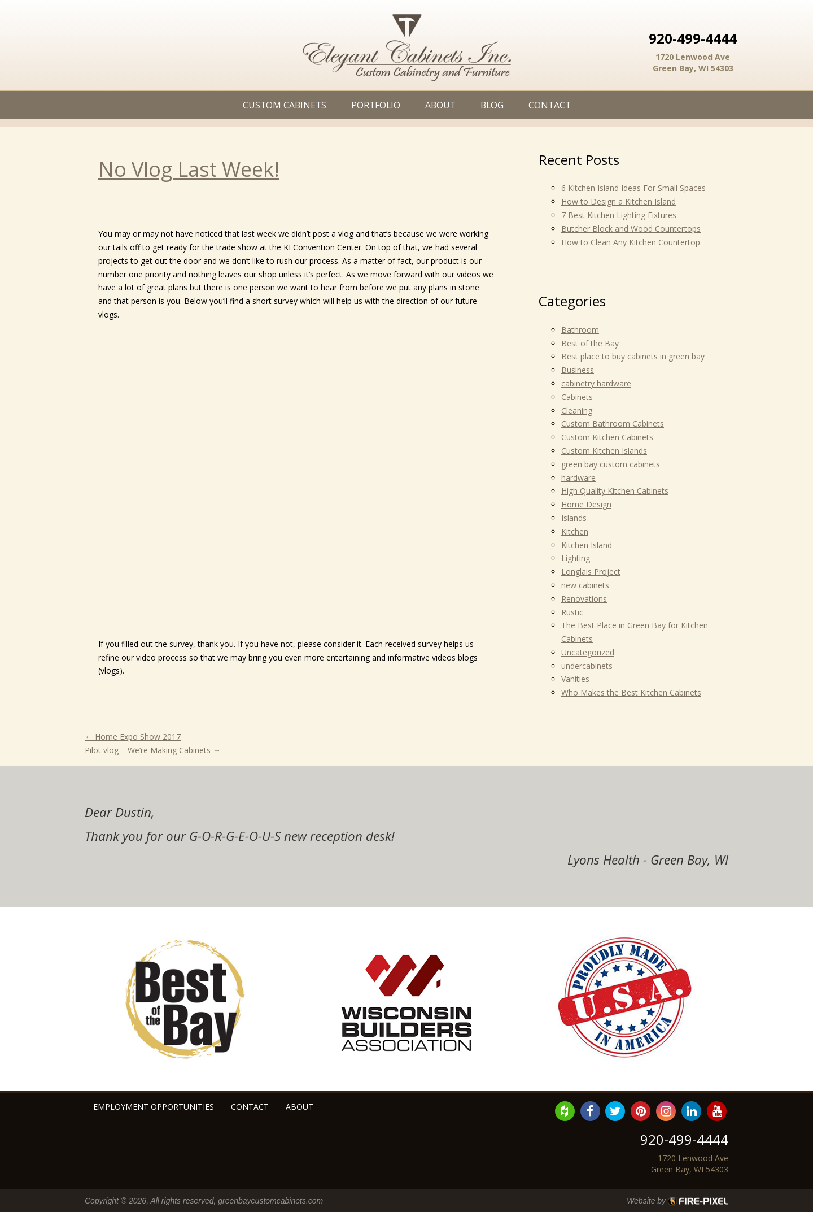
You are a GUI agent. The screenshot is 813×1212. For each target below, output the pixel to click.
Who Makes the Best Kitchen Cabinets (631, 692)
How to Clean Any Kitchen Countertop (630, 242)
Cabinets (577, 397)
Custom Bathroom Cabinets (612, 423)
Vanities (575, 679)
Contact (549, 105)
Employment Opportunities (153, 1106)
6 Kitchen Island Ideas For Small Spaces (633, 188)
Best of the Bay (590, 343)
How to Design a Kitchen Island (618, 201)
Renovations (584, 598)
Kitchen (574, 531)
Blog (492, 105)
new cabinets (585, 585)
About (440, 105)
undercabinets (587, 666)
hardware (578, 477)
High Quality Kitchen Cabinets (614, 490)
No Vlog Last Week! (188, 169)
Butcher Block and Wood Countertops (631, 228)
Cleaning (576, 410)
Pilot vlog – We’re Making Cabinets (153, 750)
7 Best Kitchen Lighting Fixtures (618, 215)
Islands (574, 517)
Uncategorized (587, 652)
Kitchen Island (586, 545)
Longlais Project (590, 571)
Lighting (575, 558)
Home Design (586, 504)
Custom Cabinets (284, 105)
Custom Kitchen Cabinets (607, 437)
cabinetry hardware (596, 383)
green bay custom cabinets (610, 464)
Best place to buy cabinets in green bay (633, 356)
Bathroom (580, 329)
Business (577, 369)
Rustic (572, 612)
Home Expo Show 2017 (133, 736)
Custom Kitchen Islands (604, 450)
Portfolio (375, 105)
